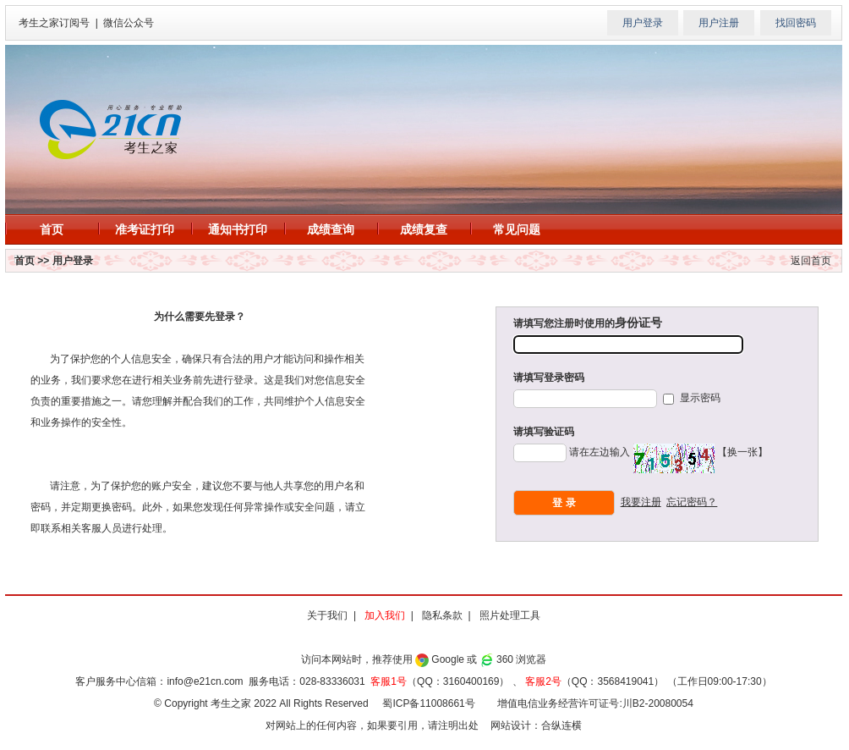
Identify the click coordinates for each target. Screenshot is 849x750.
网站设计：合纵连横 (536, 725)
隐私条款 (442, 615)
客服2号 (543, 681)
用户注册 (718, 23)
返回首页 (811, 261)
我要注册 (641, 502)
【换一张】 (742, 452)
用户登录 (642, 23)
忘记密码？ (691, 502)
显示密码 (698, 398)
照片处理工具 (509, 615)
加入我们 (384, 615)
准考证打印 (144, 229)
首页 (51, 229)
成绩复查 (423, 229)
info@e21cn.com (205, 681)
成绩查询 (330, 229)
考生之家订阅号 (54, 23)
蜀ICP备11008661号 (428, 703)
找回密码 (795, 23)
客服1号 (388, 681)
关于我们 (327, 615)
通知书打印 (237, 229)
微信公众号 (128, 23)
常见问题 (516, 229)
